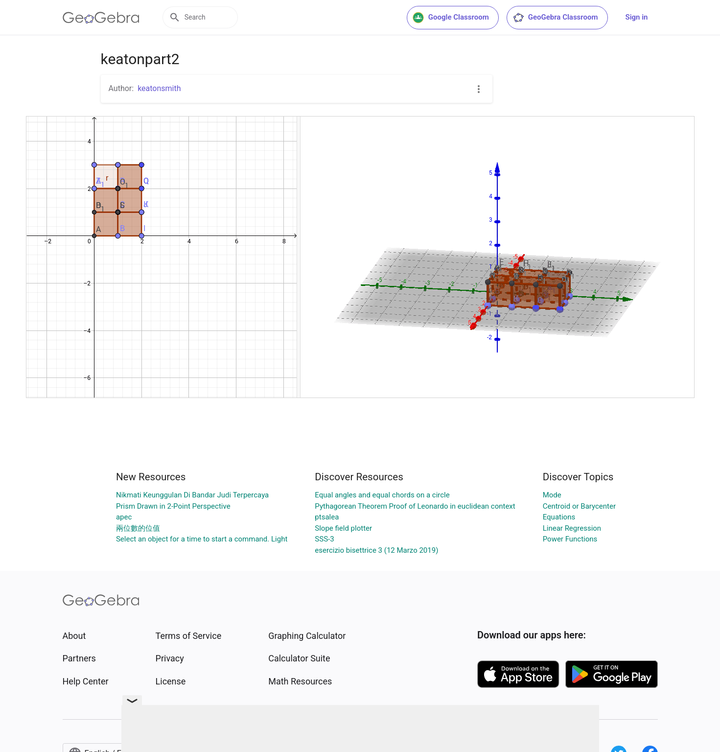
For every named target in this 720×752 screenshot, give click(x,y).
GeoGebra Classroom (555, 18)
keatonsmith (159, 88)
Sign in (637, 17)
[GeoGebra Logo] (101, 18)
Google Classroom (451, 18)
